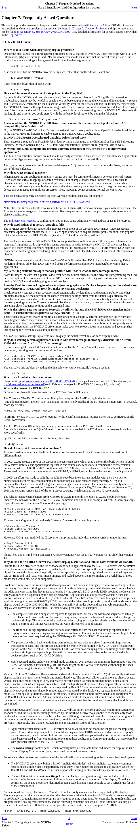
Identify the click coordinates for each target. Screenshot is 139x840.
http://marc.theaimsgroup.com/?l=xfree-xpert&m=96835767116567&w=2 (47, 204)
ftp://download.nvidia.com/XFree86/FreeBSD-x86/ (47, 385)
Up (69, 829)
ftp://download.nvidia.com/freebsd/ (24, 388)
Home (69, 834)
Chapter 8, (89, 28)
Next (134, 7)
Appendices (15, 34)
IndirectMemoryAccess (22, 222)
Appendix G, (44, 31)
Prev (4, 7)
